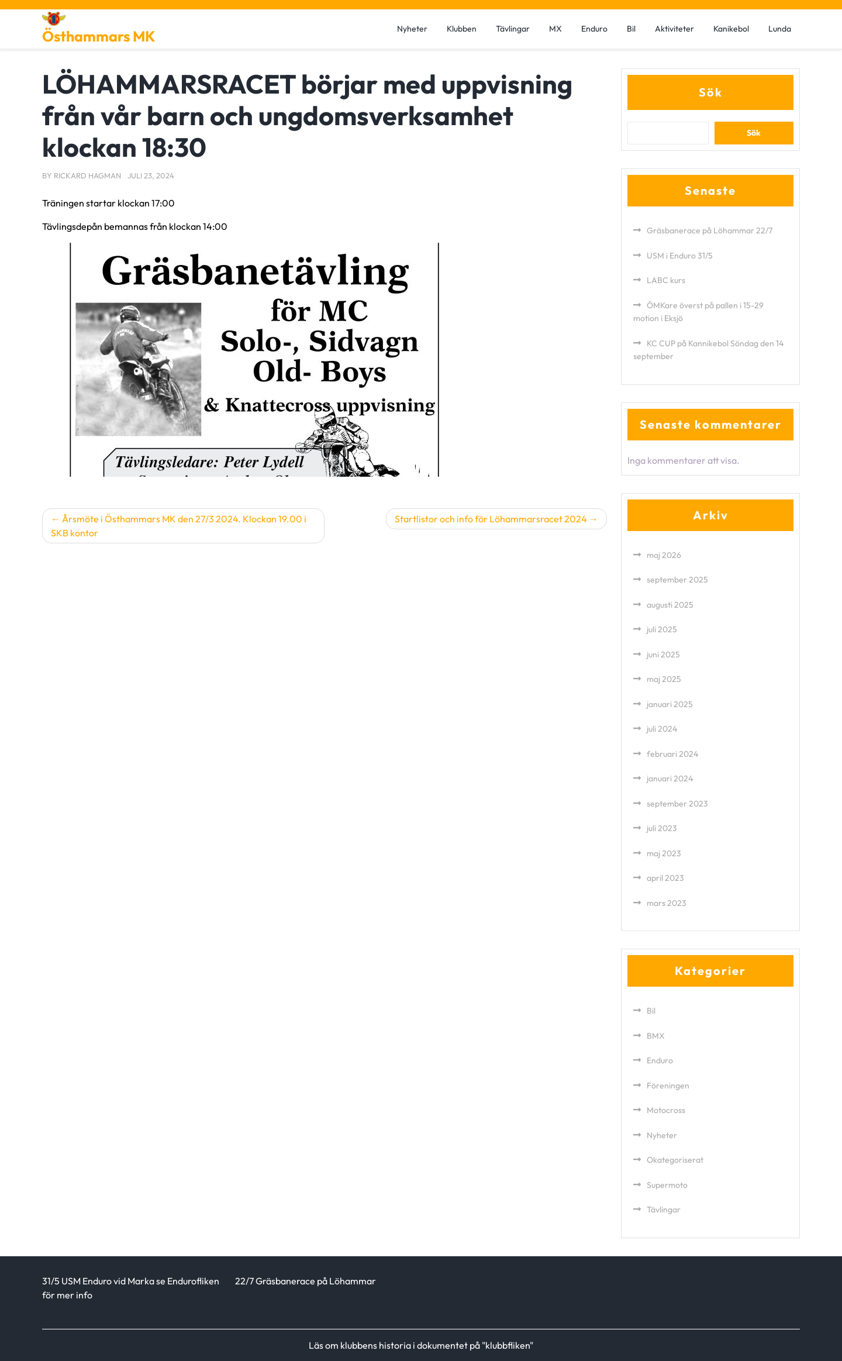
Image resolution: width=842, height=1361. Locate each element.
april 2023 (665, 878)
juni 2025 (663, 654)
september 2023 (677, 803)
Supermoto (667, 1185)
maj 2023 (664, 853)
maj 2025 (664, 679)
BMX (656, 1036)
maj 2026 (664, 555)
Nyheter (412, 28)
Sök (711, 92)
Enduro (594, 28)
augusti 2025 (670, 604)
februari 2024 (672, 754)
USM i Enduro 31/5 (680, 255)
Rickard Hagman (87, 175)
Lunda (779, 28)
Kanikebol (731, 28)
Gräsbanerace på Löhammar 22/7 (709, 230)
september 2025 (677, 579)
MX (555, 28)
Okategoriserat (675, 1160)
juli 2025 (662, 629)
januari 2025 (670, 704)
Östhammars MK (99, 36)
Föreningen (668, 1085)
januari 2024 (670, 778)
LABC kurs (666, 280)
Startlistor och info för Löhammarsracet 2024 (491, 519)
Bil (631, 28)
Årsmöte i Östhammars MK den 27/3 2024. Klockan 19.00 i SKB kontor (178, 526)
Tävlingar (513, 28)
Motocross (666, 1110)
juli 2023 (662, 828)
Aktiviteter (674, 28)
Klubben (462, 28)
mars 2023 (666, 903)
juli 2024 (662, 728)
